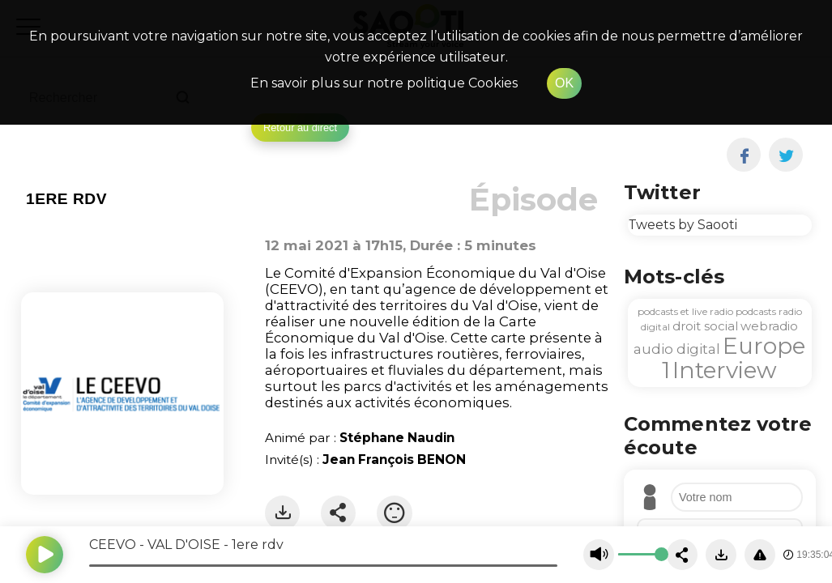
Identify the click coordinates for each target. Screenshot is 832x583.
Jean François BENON (394, 459)
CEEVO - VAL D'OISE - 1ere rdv (186, 544)
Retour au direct (300, 127)
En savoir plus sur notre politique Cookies (384, 83)
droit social (705, 326)
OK (564, 83)
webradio (769, 326)
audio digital (677, 349)
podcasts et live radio (685, 311)
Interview (724, 370)
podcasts (756, 311)
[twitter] (786, 155)
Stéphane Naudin (396, 437)
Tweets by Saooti (682, 224)
